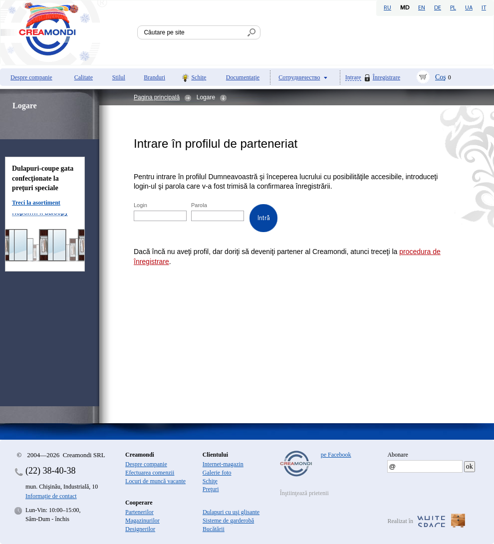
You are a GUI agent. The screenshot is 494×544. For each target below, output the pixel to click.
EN (421, 8)
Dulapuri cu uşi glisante (231, 512)
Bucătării (214, 529)
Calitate (83, 77)
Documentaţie (242, 77)
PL (453, 8)
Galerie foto (217, 472)
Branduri (154, 77)
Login (141, 205)
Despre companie (31, 77)
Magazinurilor (142, 520)
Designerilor (140, 529)
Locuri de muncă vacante (155, 481)
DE (437, 8)
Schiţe (198, 77)
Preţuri (211, 489)
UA (469, 8)
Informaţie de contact (51, 496)
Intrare (353, 77)
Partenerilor (139, 512)
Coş (440, 77)
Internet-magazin (223, 464)
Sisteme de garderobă (228, 520)
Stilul (118, 77)
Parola (200, 205)
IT (484, 8)
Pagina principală (157, 97)
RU (387, 8)
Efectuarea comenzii (149, 472)
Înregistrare (386, 77)
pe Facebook (336, 454)
